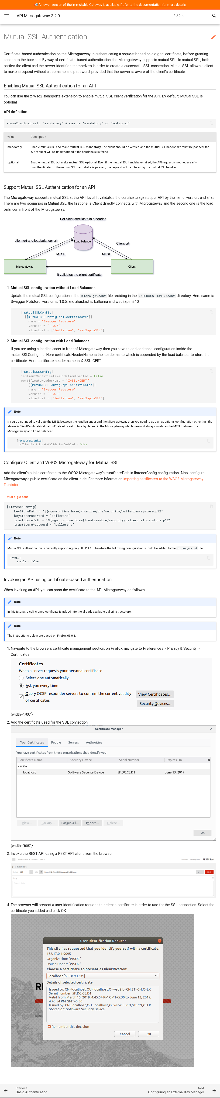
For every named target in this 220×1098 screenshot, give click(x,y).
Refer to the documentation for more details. (153, 5)
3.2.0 (177, 16)
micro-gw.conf (17, 497)
